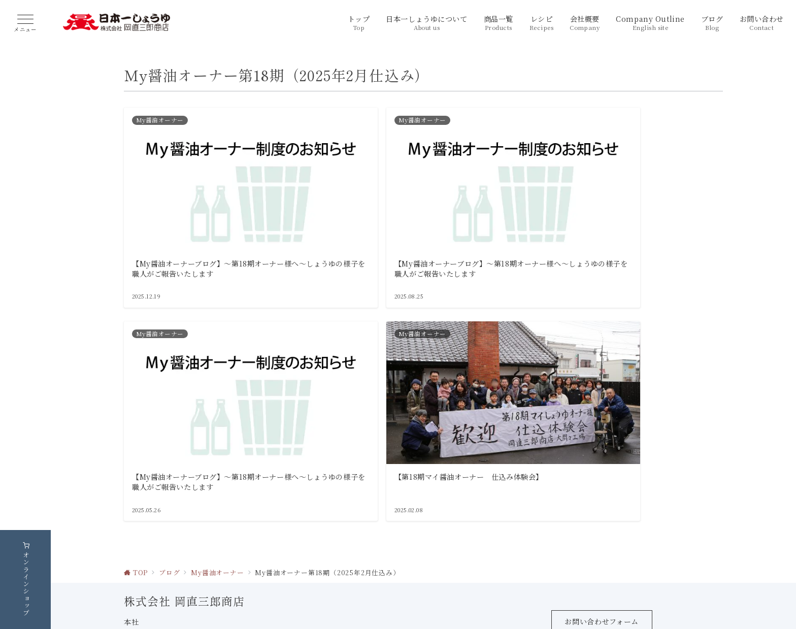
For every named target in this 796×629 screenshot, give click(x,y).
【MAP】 (230, 570)
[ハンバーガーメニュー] (25, 23)
